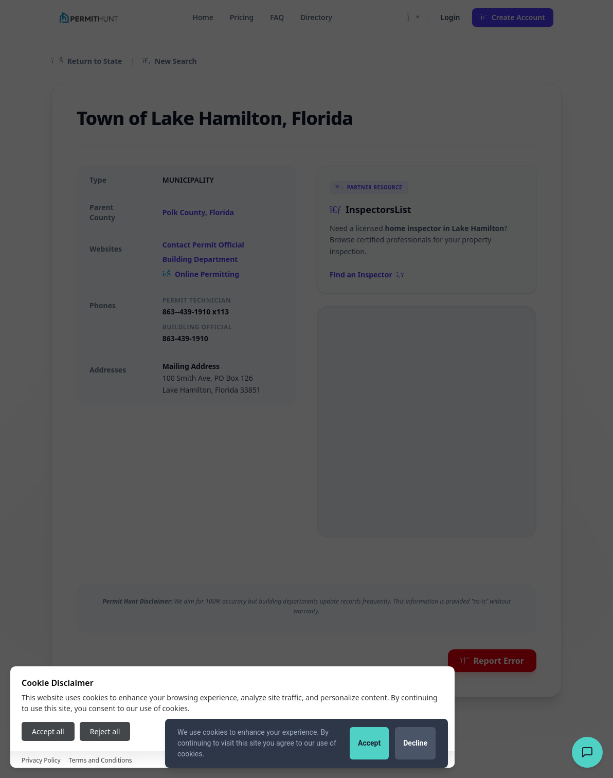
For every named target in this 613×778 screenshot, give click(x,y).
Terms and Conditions (100, 760)
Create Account (512, 17)
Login (450, 17)
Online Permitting (201, 274)
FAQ (277, 17)
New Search (169, 61)
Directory (316, 17)
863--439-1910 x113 (196, 311)
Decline (415, 743)
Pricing (242, 17)
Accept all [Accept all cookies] (48, 731)
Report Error (492, 660)
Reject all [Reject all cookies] (105, 731)
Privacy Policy (41, 760)
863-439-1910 (185, 338)
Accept (369, 743)
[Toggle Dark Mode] (413, 17)
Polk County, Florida (198, 212)
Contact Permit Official (203, 245)
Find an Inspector (367, 274)
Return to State (86, 61)
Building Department (200, 259)
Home (202, 17)
